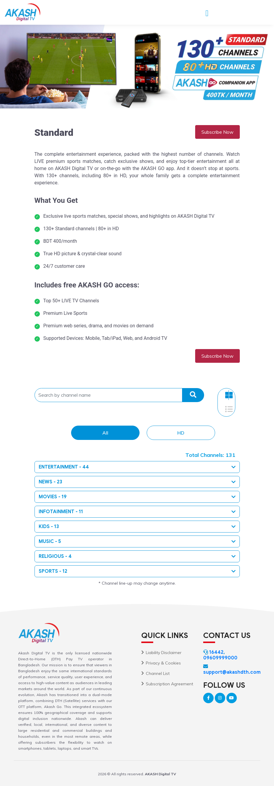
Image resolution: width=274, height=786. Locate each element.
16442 (216, 652)
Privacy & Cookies (163, 663)
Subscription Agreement (169, 684)
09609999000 (220, 658)
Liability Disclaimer (163, 652)
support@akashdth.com (232, 672)
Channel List (158, 673)
